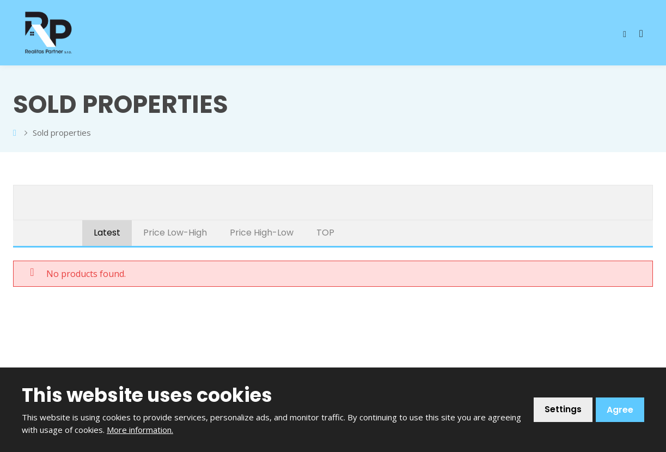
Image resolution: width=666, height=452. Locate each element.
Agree (620, 409)
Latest (107, 232)
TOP (325, 232)
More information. (140, 429)
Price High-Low (262, 232)
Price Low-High (175, 232)
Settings (563, 409)
